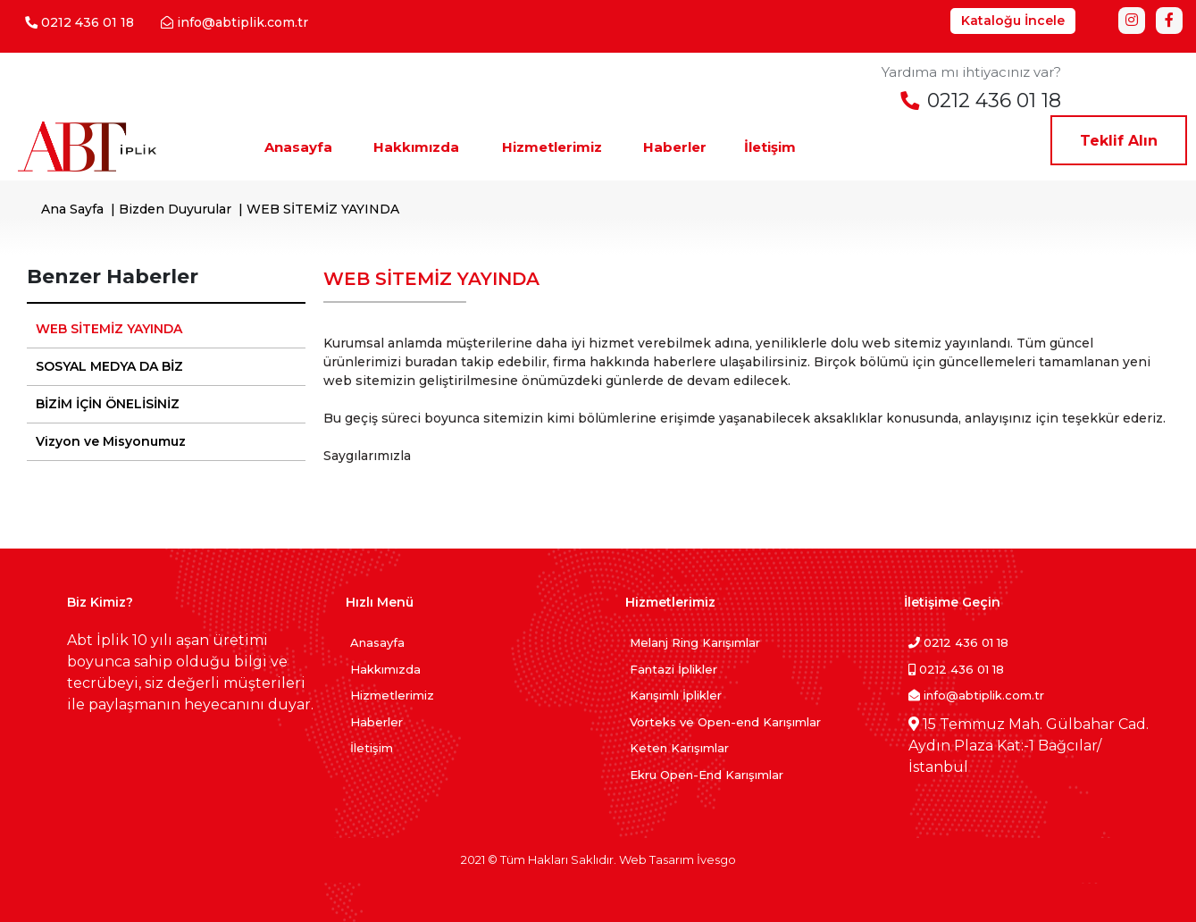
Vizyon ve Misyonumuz (111, 441)
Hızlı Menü (380, 602)
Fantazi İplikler (673, 669)
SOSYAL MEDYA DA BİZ (109, 366)
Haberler (376, 722)
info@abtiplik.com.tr (976, 695)
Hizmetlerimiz (392, 695)
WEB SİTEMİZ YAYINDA (109, 329)
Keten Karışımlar (679, 748)
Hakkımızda (385, 669)
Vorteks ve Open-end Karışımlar (725, 722)
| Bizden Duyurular (167, 209)
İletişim (371, 748)
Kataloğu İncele (1013, 21)
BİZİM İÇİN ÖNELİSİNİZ (108, 404)
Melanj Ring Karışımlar (695, 642)
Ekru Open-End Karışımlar (706, 774)
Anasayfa (377, 642)
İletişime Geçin (952, 602)
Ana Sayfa (72, 209)
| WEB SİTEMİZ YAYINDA (315, 209)
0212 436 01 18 (958, 642)
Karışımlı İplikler (676, 695)
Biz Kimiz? (100, 602)
